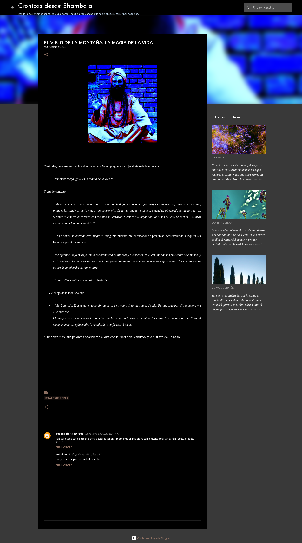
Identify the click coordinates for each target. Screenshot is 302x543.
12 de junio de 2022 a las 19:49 (102, 433)
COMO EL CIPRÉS (223, 287)
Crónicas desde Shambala (55, 6)
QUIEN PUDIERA (222, 222)
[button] (46, 54)
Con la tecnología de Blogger (151, 538)
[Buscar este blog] (271, 7)
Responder (64, 446)
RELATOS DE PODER (56, 398)
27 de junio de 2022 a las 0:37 (85, 454)
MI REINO (218, 157)
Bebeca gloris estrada (69, 433)
